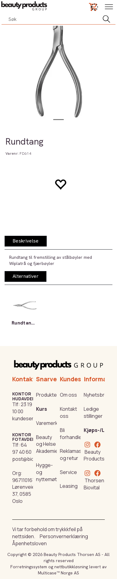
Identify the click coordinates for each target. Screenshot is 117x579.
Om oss (68, 394)
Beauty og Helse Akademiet (48, 444)
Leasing (69, 486)
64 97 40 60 (21, 448)
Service (68, 472)
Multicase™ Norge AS (58, 573)
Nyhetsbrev (97, 394)
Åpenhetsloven (29, 543)
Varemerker (49, 423)
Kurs (41, 409)
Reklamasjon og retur (74, 454)
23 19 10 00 (22, 408)
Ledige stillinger (93, 412)
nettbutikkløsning (71, 566)
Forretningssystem (28, 566)
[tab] (26, 241)
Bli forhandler (71, 434)
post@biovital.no (31, 459)
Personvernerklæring (64, 536)
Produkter (47, 394)
